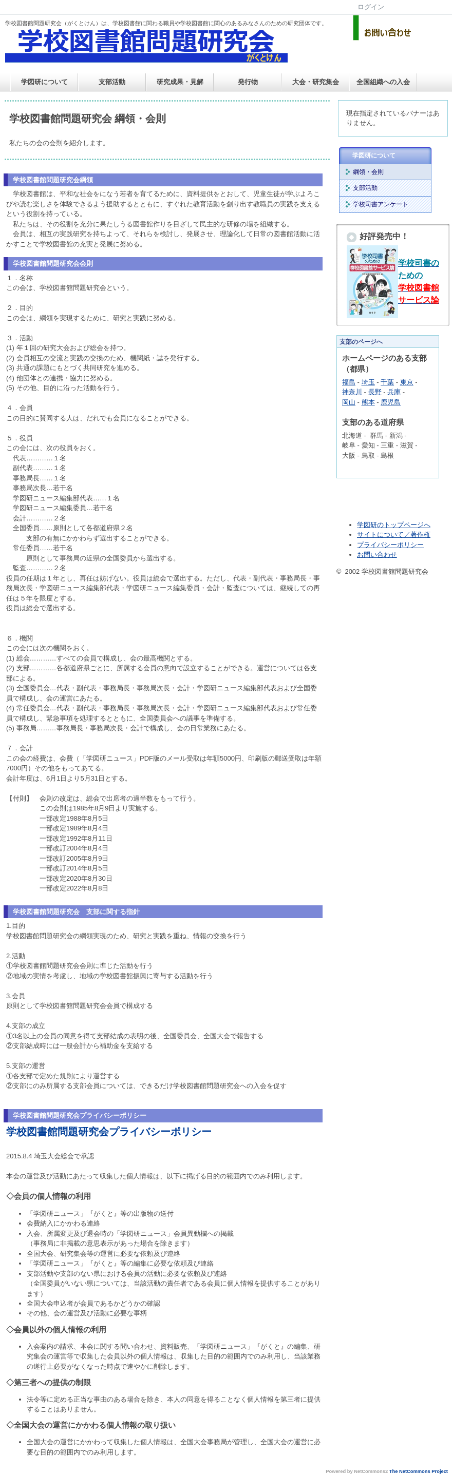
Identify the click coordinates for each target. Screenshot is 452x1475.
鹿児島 (391, 402)
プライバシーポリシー (390, 545)
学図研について (44, 82)
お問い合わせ (377, 554)
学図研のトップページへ (393, 525)
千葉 (387, 382)
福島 (348, 382)
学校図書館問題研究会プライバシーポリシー (109, 1131)
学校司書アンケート (380, 204)
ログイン (370, 7)
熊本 (368, 402)
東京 (406, 382)
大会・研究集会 (315, 82)
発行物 (248, 82)
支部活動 (112, 82)
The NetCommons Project (418, 1471)
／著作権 (417, 534)
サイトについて (380, 534)
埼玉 (368, 382)
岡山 (348, 402)
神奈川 (352, 392)
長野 (375, 392)
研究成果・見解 (180, 82)
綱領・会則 (368, 172)
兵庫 (394, 392)
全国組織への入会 (383, 82)
